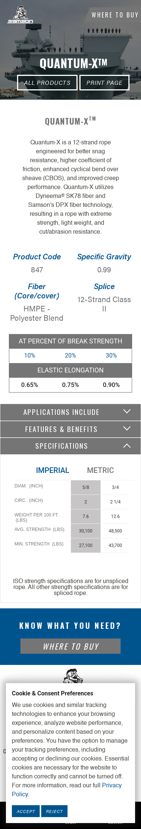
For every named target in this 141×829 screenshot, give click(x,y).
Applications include (61, 411)
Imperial (52, 470)
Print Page (104, 82)
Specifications (61, 445)
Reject (54, 811)
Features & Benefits (61, 428)
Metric (100, 470)
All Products (47, 82)
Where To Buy (115, 14)
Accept (26, 811)
